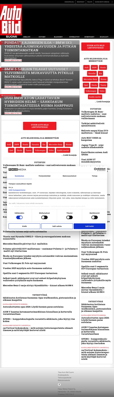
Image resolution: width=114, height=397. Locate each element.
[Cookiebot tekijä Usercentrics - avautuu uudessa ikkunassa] (95, 169)
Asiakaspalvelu (63, 375)
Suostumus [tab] (19, 176)
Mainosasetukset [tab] (69, 176)
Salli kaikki (89, 226)
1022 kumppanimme (17, 190)
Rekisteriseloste (64, 380)
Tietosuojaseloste (64, 378)
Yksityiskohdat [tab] (44, 176)
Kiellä (24, 226)
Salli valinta (57, 226)
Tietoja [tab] (94, 176)
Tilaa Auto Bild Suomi (66, 372)
